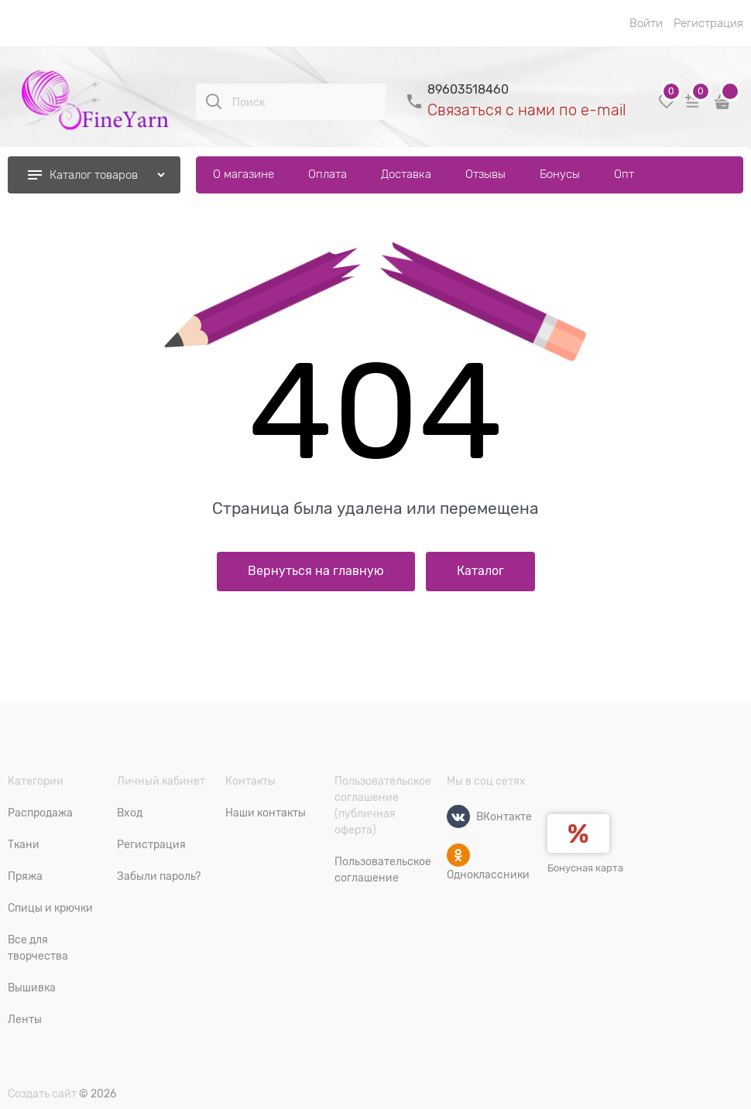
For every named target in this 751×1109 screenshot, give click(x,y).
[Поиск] (213, 101)
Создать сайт (42, 1093)
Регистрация (708, 23)
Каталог (480, 571)
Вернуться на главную (316, 571)
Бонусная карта (585, 868)
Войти (646, 23)
